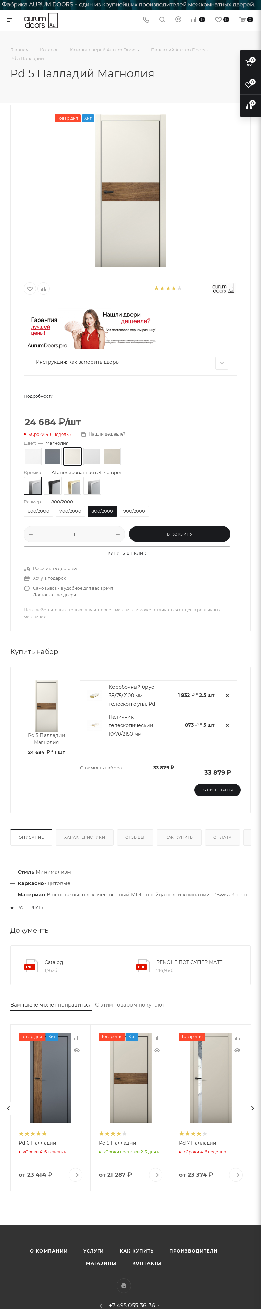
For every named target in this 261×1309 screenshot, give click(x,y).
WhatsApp (124, 1285)
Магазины (101, 1263)
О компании (49, 1251)
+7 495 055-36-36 (132, 1305)
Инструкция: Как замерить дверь (132, 363)
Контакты (147, 1263)
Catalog (54, 962)
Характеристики (84, 837)
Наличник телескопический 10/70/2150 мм (131, 725)
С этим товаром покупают (129, 1004)
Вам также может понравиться (51, 1004)
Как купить (179, 837)
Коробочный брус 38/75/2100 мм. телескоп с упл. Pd (132, 695)
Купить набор (217, 790)
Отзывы (135, 837)
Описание (31, 837)
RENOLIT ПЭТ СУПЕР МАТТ (189, 962)
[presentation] (8, 1108)
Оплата (222, 837)
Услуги (93, 1251)
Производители (193, 1251)
